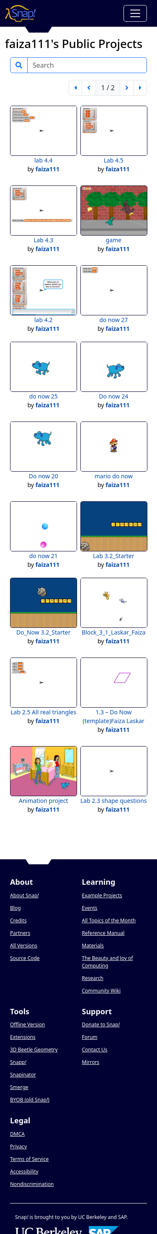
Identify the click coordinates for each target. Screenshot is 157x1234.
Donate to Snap (101, 1024)
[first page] (75, 88)
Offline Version (27, 1024)
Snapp (18, 1062)
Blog (15, 908)
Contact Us (95, 1049)
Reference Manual (103, 933)
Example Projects (102, 895)
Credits (18, 920)
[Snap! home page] (20, 13)
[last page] (140, 88)
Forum (90, 1037)
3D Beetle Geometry (34, 1049)
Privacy (18, 1146)
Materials (93, 945)
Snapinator (23, 1074)
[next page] (127, 88)
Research (92, 978)
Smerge (19, 1087)
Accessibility (24, 1171)
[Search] (87, 65)
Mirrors (91, 1062)
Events (90, 908)
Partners (20, 933)
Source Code (25, 958)
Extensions (23, 1037)
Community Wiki (101, 990)
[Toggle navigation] (135, 13)
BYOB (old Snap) (29, 1099)
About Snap (24, 895)
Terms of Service (29, 1159)
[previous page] (89, 88)
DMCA (17, 1134)
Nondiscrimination (32, 1184)
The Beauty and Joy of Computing (107, 962)
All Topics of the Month (109, 920)
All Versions (23, 945)
